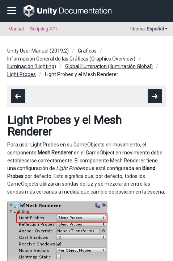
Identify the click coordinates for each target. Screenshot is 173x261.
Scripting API (43, 29)
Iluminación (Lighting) (31, 66)
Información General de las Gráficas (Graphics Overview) (71, 59)
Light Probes (21, 74)
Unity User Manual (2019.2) (38, 51)
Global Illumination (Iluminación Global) (109, 66)
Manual (16, 29)
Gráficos (87, 51)
